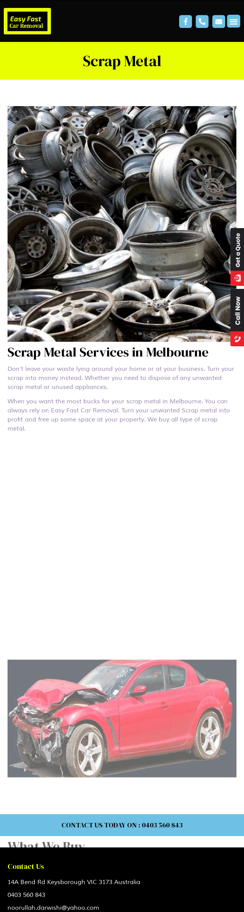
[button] (233, 21)
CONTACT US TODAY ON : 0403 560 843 (122, 825)
